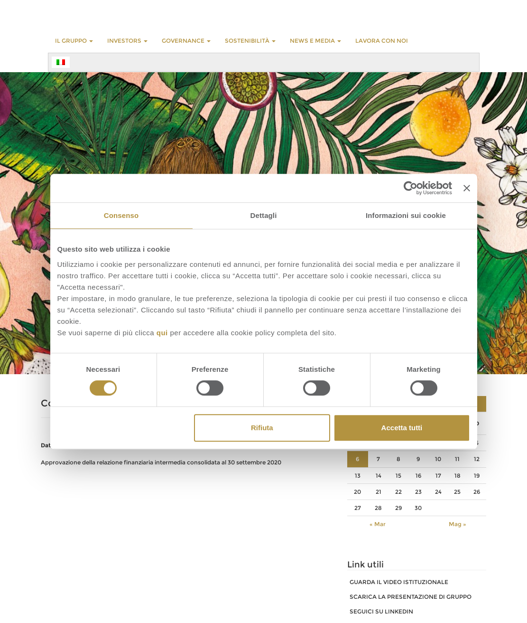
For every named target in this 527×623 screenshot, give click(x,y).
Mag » (457, 524)
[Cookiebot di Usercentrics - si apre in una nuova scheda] (410, 188)
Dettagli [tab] (263, 215)
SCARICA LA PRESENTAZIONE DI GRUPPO (411, 596)
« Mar (378, 524)
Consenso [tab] (121, 215)
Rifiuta (262, 428)
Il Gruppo (74, 40)
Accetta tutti (402, 428)
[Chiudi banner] (466, 188)
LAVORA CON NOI (381, 40)
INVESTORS (127, 40)
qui (162, 333)
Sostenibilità (250, 40)
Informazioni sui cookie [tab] (406, 215)
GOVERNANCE (186, 40)
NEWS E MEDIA (315, 40)
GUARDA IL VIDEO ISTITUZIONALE (399, 581)
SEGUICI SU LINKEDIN (381, 611)
